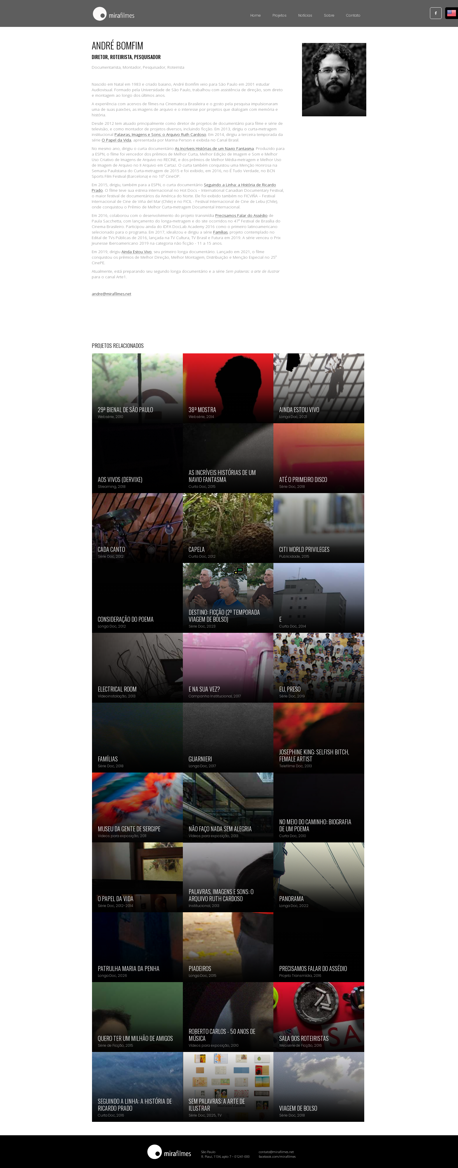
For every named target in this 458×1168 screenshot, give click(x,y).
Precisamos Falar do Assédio (241, 215)
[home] (114, 14)
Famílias (220, 232)
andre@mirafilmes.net (111, 293)
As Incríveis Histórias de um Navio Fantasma (214, 148)
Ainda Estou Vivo (137, 251)
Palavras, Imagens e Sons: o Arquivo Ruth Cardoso (160, 134)
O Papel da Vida (116, 140)
